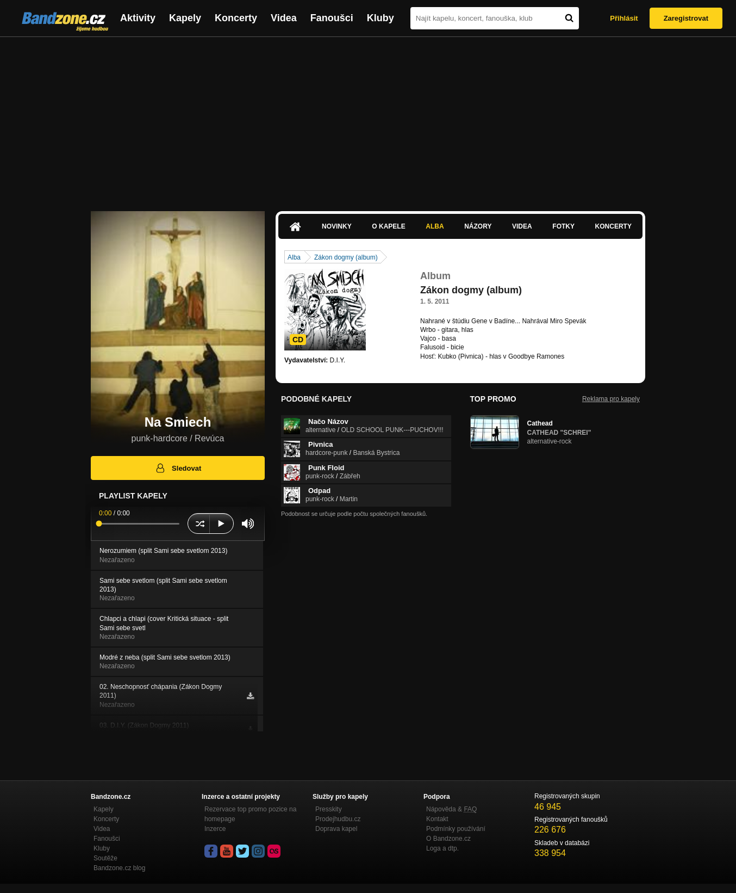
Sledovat (178, 468)
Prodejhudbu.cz (337, 819)
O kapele (388, 226)
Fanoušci (331, 18)
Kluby (380, 18)
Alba (435, 226)
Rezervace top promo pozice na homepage (250, 814)
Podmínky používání (455, 829)
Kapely (185, 18)
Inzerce (215, 829)
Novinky (337, 226)
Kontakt (437, 819)
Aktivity (137, 18)
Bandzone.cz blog (119, 868)
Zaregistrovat (686, 18)
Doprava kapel (336, 829)
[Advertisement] (368, 118)
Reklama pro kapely (611, 399)
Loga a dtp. (442, 848)
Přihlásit (624, 18)
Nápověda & (451, 809)
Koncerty (236, 18)
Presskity (328, 809)
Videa (284, 18)
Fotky (563, 226)
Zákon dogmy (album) (346, 257)
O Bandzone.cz (448, 838)
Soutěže (105, 858)
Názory (477, 226)
